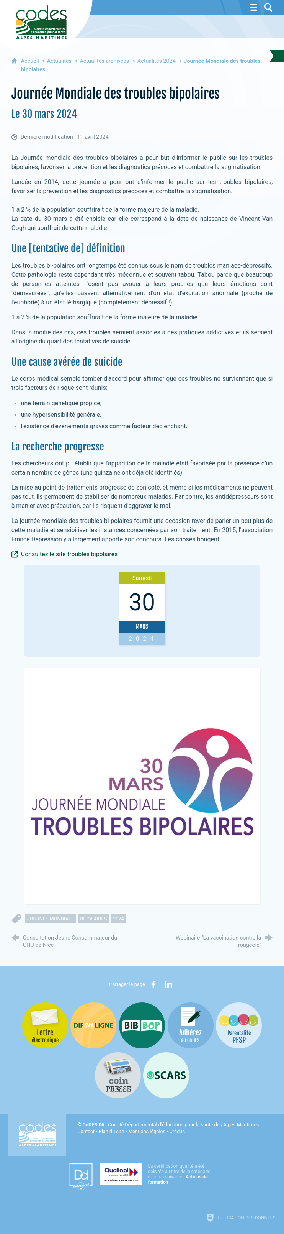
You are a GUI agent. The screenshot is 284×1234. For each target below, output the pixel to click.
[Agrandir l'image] (142, 785)
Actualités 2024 (156, 61)
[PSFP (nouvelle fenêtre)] (239, 1025)
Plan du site (111, 1131)
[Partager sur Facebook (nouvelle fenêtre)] (153, 984)
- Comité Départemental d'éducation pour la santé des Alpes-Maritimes (171, 1124)
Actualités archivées (104, 61)
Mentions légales (146, 1131)
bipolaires (93, 919)
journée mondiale (50, 919)
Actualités (59, 61)
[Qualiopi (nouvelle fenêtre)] (157, 1174)
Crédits (177, 1131)
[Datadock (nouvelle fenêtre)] (81, 1176)
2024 (118, 919)
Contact (86, 1131)
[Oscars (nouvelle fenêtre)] (166, 1075)
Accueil (31, 61)
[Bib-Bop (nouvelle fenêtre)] (142, 1025)
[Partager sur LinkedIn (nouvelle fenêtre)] (168, 984)
